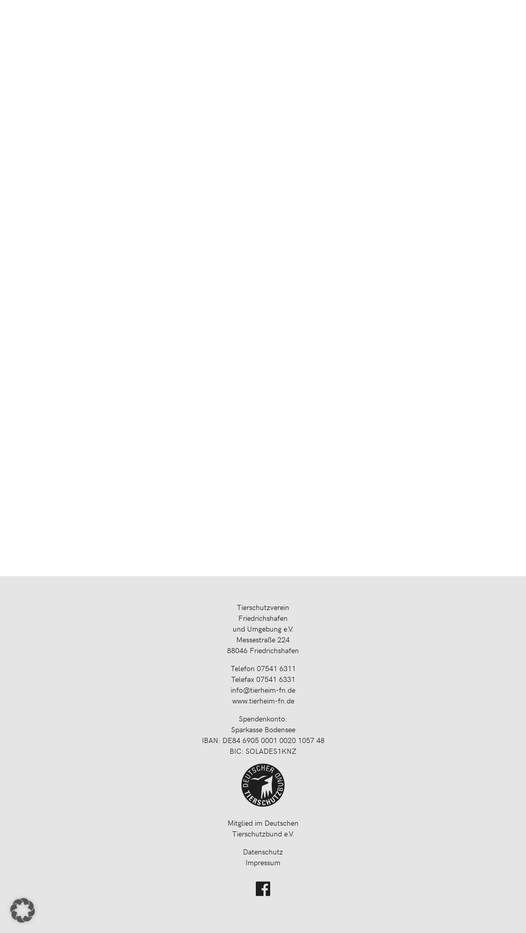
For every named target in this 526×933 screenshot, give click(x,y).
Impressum (263, 862)
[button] (22, 910)
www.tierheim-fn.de (263, 701)
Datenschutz (263, 851)
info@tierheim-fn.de (263, 690)
